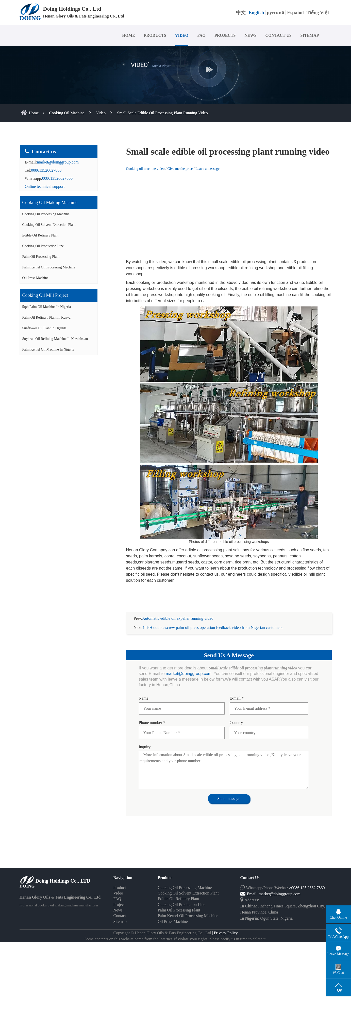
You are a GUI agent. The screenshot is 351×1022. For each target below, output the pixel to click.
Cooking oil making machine (49, 202)
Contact (119, 916)
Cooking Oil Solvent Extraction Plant (49, 225)
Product (119, 887)
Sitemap (120, 921)
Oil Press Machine (35, 278)
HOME (128, 35)
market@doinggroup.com (57, 162)
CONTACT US (278, 35)
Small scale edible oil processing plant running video (162, 113)
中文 (241, 12)
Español (295, 12)
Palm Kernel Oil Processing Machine (48, 267)
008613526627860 (46, 170)
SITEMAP (309, 35)
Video (101, 113)
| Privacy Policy (224, 933)
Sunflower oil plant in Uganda (44, 328)
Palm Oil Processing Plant (41, 257)
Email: (249, 894)
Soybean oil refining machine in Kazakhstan (55, 339)
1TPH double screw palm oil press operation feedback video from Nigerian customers (212, 627)
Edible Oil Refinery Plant (40, 235)
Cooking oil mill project (45, 295)
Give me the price (180, 169)
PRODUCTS (155, 35)
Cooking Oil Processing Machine (46, 214)
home (34, 113)
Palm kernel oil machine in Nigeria (48, 349)
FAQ (201, 35)
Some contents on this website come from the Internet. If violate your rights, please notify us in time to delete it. (176, 939)
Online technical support (45, 186)
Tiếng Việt (318, 12)
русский (275, 12)
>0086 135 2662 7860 (307, 888)
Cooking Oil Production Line (43, 246)
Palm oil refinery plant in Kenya (46, 317)
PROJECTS (225, 35)
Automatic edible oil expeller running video (177, 618)
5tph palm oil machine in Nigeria (46, 307)
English (256, 12)
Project (119, 904)
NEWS (250, 35)
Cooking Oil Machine (67, 113)
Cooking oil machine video (145, 169)
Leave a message (207, 169)
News (118, 910)
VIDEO (181, 35)
